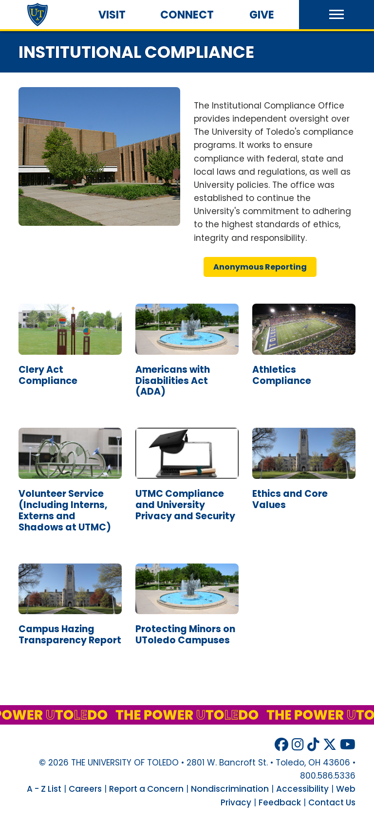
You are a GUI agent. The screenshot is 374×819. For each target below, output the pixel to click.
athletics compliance (281, 375)
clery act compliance (48, 375)
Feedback (280, 802)
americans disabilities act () (172, 381)
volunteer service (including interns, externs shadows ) (65, 510)
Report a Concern (146, 789)
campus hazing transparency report (70, 634)
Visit (112, 14)
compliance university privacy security (185, 505)
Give (261, 14)
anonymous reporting (260, 267)
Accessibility (302, 789)
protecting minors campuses (185, 634)
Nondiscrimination (230, 789)
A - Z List (44, 789)
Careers (85, 789)
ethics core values (290, 499)
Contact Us (331, 802)
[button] (336, 14)
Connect (187, 14)
